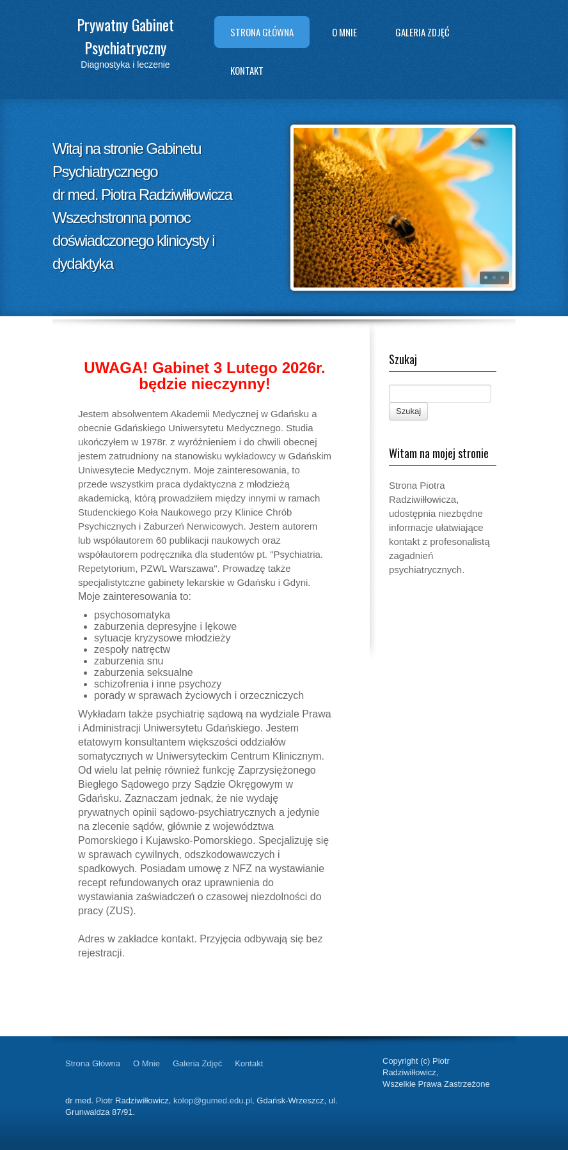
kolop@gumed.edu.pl (212, 1100)
